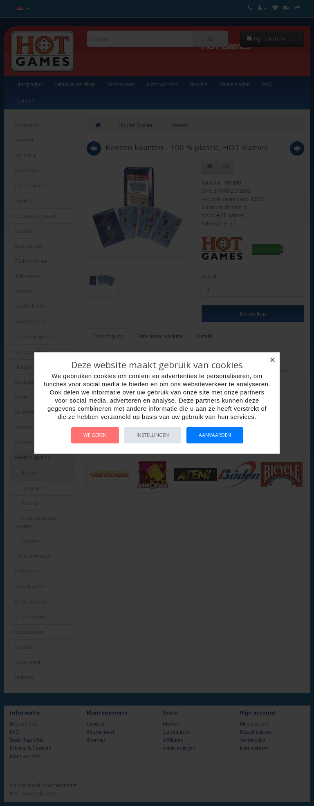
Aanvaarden (215, 435)
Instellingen (153, 435)
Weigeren (95, 435)
